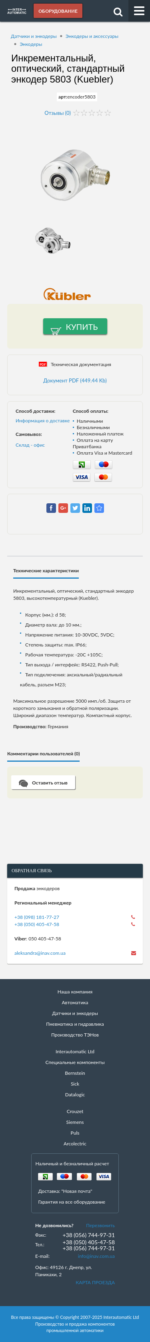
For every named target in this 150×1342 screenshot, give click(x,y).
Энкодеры (31, 44)
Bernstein (75, 1073)
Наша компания (75, 992)
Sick (75, 1084)
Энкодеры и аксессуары (92, 36)
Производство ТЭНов (75, 1035)
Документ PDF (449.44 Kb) (75, 380)
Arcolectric (75, 1144)
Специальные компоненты (74, 1062)
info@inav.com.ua (96, 1256)
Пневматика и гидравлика (75, 1024)
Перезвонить (100, 1225)
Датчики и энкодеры (34, 36)
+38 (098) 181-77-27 (36, 917)
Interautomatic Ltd (75, 1051)
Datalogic (75, 1095)
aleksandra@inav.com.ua (40, 953)
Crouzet (75, 1111)
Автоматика (75, 1002)
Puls (75, 1133)
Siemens (75, 1122)
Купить (82, 326)
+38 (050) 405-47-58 (36, 924)
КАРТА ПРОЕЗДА (95, 1282)
